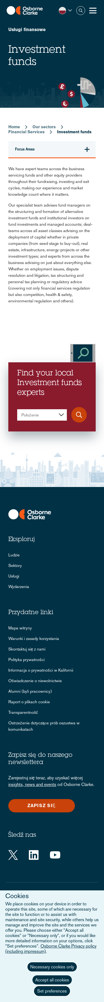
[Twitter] (13, 855)
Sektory (15, 565)
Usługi (13, 576)
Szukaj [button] (80, 10)
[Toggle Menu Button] (92, 10)
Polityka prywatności (26, 659)
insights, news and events (32, 784)
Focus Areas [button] (24, 149)
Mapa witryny (20, 628)
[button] (65, 10)
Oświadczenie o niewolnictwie (35, 680)
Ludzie (14, 555)
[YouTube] (55, 855)
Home (14, 126)
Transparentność (23, 712)
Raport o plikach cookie (29, 701)
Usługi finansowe (26, 29)
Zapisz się (41, 805)
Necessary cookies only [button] (52, 967)
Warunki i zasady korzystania (33, 638)
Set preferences (52, 991)
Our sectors (44, 126)
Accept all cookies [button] (52, 980)
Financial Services (26, 131)
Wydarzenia (18, 586)
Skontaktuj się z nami (26, 649)
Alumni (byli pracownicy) (30, 691)
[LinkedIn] (34, 855)
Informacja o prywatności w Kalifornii (40, 670)
